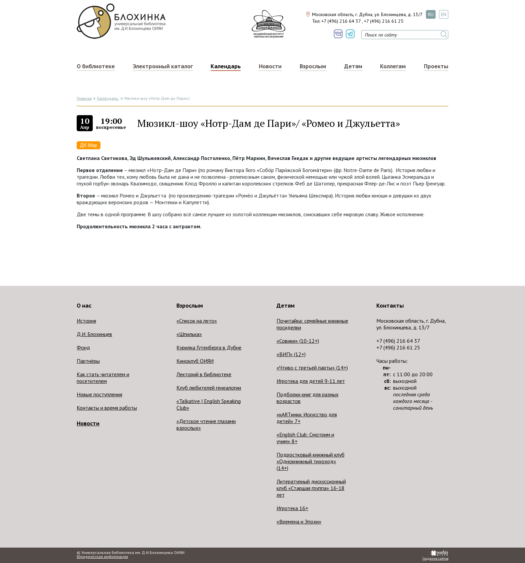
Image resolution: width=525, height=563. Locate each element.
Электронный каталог (163, 66)
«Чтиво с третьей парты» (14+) (312, 367)
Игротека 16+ (292, 508)
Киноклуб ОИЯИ (195, 360)
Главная (84, 98)
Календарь (226, 66)
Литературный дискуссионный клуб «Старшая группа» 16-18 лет (311, 488)
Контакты (390, 305)
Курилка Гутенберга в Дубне (208, 347)
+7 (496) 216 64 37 (341, 21)
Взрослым (313, 66)
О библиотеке (96, 66)
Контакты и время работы (107, 407)
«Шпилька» (189, 334)
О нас (84, 305)
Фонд (83, 347)
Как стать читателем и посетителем (103, 377)
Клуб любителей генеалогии (208, 387)
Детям (353, 66)
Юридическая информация (102, 557)
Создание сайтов (435, 558)
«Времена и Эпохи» (299, 521)
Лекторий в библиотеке (203, 374)
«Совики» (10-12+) (298, 340)
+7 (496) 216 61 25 (383, 21)
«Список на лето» (196, 320)
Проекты (436, 66)
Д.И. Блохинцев (94, 334)
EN (443, 14)
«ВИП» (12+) (291, 354)
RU (431, 14)
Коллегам (393, 66)
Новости (270, 66)
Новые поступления (99, 394)
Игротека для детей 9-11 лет (311, 381)
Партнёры (88, 360)
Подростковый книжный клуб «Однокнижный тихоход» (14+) (311, 461)
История (86, 320)
